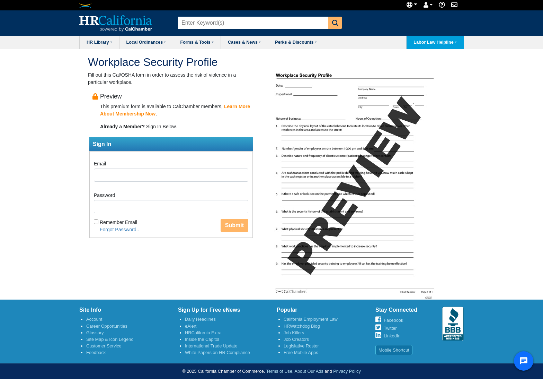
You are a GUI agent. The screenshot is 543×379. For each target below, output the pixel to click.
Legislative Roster (301, 345)
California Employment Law (311, 319)
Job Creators (296, 339)
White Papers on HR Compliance (217, 352)
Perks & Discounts (296, 42)
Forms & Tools (196, 42)
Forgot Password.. (119, 229)
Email (100, 163)
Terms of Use (279, 371)
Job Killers (294, 332)
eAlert (190, 326)
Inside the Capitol (202, 339)
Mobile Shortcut (394, 350)
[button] (335, 23)
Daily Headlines (200, 319)
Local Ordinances (146, 42)
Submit (234, 225)
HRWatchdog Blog (302, 326)
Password (104, 195)
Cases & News (244, 42)
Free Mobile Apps (301, 352)
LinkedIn (392, 335)
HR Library (99, 42)
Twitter (390, 328)
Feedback (96, 352)
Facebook (393, 320)
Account (94, 319)
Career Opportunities (106, 326)
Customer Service (104, 345)
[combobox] (252, 23)
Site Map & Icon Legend (110, 339)
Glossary (95, 332)
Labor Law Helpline (435, 42)
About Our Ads (308, 371)
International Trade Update (211, 345)
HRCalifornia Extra (203, 332)
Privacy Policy (347, 371)
